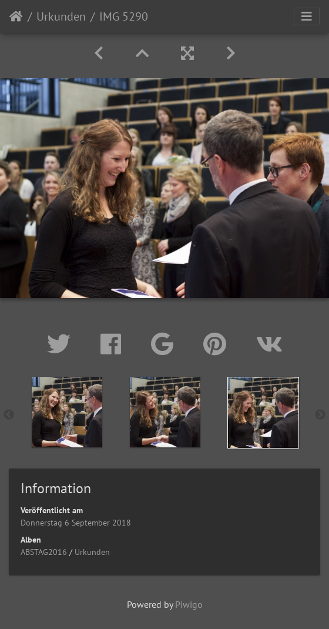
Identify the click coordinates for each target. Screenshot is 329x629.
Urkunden (61, 16)
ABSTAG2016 (44, 552)
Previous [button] (9, 415)
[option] (67, 412)
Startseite (16, 16)
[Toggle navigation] (307, 16)
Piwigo (189, 604)
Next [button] (320, 415)
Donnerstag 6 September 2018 (76, 522)
